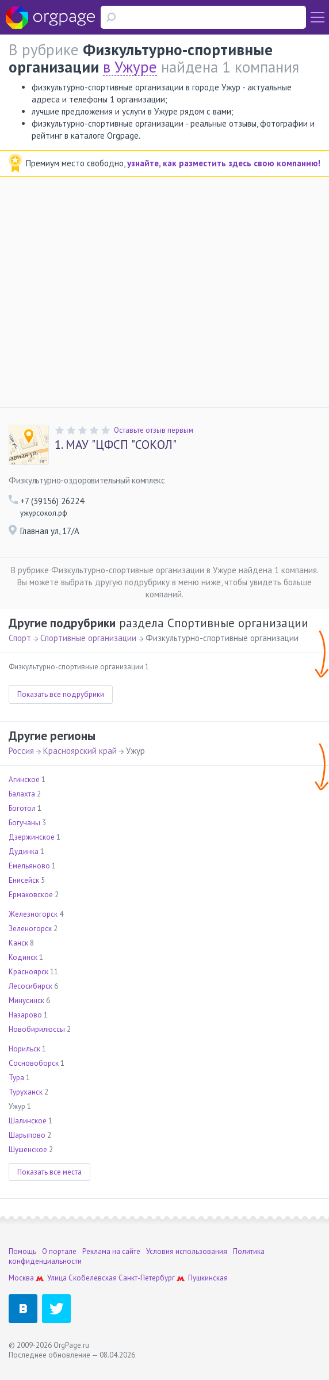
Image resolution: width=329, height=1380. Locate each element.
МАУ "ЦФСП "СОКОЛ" (116, 445)
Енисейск (24, 880)
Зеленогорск (30, 928)
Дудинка (24, 851)
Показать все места (49, 1172)
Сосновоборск (34, 1063)
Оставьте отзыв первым (153, 430)
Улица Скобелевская (82, 1278)
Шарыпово (27, 1135)
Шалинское (28, 1121)
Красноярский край (80, 750)
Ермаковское (31, 894)
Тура (16, 1077)
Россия (21, 750)
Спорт (20, 637)
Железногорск (33, 914)
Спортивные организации (88, 637)
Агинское (24, 779)
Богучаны (24, 823)
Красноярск (28, 972)
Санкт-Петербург (146, 1278)
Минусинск (26, 1000)
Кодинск (23, 957)
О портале (59, 1251)
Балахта (22, 794)
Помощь (22, 1251)
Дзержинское (32, 837)
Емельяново (29, 866)
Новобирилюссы (37, 1029)
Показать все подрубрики (60, 694)
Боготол (22, 808)
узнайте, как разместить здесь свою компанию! (223, 163)
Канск (18, 943)
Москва (21, 1278)
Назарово (25, 1015)
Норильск (24, 1049)
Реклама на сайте (111, 1251)
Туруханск (26, 1092)
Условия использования (186, 1251)
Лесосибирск (30, 986)
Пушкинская (208, 1278)
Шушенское (28, 1149)
